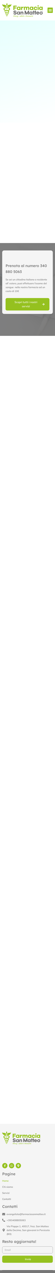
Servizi (6, 1192)
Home (5, 1180)
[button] (50, 10)
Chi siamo (7, 1186)
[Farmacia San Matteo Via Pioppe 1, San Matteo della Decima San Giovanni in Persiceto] (27, 1094)
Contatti (6, 1199)
